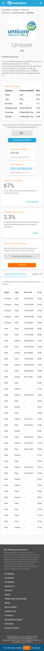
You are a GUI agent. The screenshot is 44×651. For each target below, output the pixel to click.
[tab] (15, 274)
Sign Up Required (21, 168)
